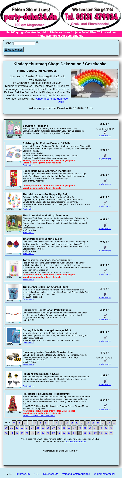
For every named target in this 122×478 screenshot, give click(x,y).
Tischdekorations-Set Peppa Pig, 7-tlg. (46, 194)
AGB (36, 473)
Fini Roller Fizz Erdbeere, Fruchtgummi (46, 394)
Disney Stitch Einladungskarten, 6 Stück (47, 330)
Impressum (23, 473)
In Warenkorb (105, 134)
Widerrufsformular (104, 473)
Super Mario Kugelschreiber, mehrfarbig (47, 171)
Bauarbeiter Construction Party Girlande (47, 310)
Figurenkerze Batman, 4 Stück (41, 374)
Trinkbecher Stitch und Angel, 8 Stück (45, 287)
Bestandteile (28, 165)
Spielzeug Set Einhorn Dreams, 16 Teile (46, 143)
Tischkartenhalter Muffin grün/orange (45, 215)
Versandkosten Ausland (75, 441)
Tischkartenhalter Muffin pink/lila (42, 239)
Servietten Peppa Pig (35, 125)
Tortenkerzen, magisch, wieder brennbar (47, 260)
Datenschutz (50, 473)
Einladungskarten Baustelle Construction (48, 352)
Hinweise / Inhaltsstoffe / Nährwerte (39, 415)
